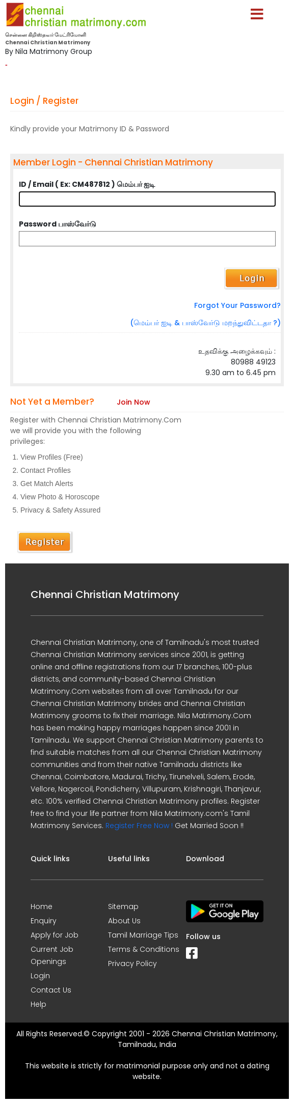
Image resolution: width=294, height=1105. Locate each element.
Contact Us (51, 990)
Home (41, 906)
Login (40, 976)
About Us (124, 921)
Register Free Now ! (139, 825)
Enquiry (44, 921)
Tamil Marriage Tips (143, 935)
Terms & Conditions (143, 949)
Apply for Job (54, 935)
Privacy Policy (132, 963)
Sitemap (123, 906)
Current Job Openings (52, 955)
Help (38, 1004)
